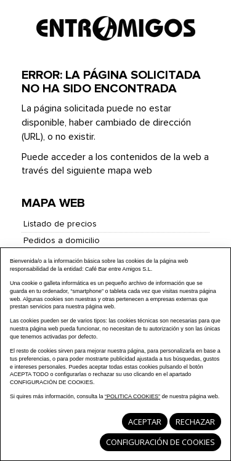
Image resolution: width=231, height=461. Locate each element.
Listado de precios (60, 224)
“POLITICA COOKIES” (132, 396)
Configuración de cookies (160, 441)
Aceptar (144, 421)
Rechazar (195, 421)
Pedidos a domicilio (61, 240)
